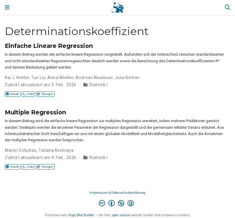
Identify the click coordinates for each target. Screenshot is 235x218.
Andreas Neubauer (94, 77)
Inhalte (12, 94)
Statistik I (98, 84)
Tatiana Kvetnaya (56, 150)
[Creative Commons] (117, 204)
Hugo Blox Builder (81, 215)
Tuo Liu (38, 77)
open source (121, 215)
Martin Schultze (20, 150)
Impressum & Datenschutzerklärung (117, 193)
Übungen (45, 94)
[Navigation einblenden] (7, 7)
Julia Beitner (127, 77)
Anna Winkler (60, 77)
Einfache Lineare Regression (49, 45)
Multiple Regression (35, 112)
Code (28, 94)
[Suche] (227, 7)
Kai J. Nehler (17, 77)
